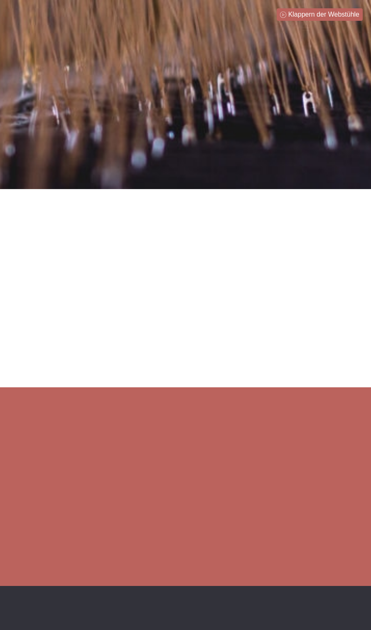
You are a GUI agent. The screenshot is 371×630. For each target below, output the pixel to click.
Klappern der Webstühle (323, 14)
